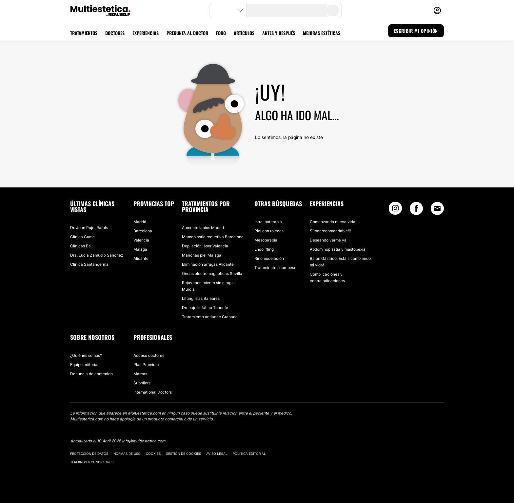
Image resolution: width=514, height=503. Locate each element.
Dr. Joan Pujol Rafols (89, 227)
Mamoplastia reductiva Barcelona (213, 236)
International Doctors (152, 392)
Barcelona (142, 230)
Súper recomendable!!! (330, 230)
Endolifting (264, 249)
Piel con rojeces (269, 230)
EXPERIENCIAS (145, 32)
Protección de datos (89, 453)
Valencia (141, 240)
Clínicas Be (80, 245)
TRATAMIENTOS (83, 32)
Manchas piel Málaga (201, 255)
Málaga (140, 249)
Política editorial (249, 453)
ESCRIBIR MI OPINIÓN (416, 30)
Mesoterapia (265, 240)
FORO (221, 32)
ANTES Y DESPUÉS (278, 32)
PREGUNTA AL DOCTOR (187, 32)
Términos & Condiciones (91, 462)
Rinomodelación (269, 258)
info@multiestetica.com (143, 440)
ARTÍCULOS (244, 32)
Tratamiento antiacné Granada (210, 316)
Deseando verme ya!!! (329, 240)
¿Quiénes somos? (86, 355)
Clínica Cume (82, 236)
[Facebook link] (416, 210)
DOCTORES (115, 32)
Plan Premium (146, 364)
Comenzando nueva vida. (333, 221)
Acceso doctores (148, 355)
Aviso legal (216, 453)
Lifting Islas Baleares (201, 298)
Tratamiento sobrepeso (275, 267)
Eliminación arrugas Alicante (208, 264)
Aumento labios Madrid (203, 227)
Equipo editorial (84, 364)
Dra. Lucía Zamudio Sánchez (96, 255)
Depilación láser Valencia (205, 245)
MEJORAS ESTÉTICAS (321, 32)
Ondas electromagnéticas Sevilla (212, 273)
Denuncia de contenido (91, 373)
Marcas (140, 373)
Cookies (153, 453)
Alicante (140, 258)
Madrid (139, 221)
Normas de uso (127, 453)
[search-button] (333, 10)
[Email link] (437, 208)
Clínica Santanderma (89, 264)
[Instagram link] (395, 210)
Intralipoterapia (268, 221)
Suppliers (141, 382)
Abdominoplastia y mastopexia (338, 249)
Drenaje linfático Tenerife (205, 307)
